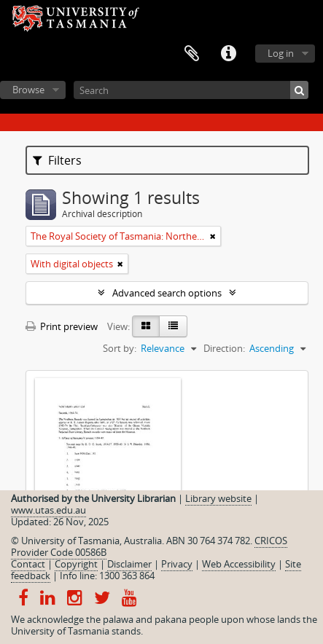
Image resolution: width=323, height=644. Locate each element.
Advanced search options (167, 292)
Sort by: (119, 348)
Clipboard (192, 54)
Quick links (228, 54)
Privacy (176, 563)
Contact (28, 563)
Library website (218, 498)
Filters (57, 160)
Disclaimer (129, 563)
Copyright (76, 563)
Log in (281, 53)
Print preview (62, 326)
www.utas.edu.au (48, 510)
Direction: (224, 348)
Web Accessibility (239, 563)
